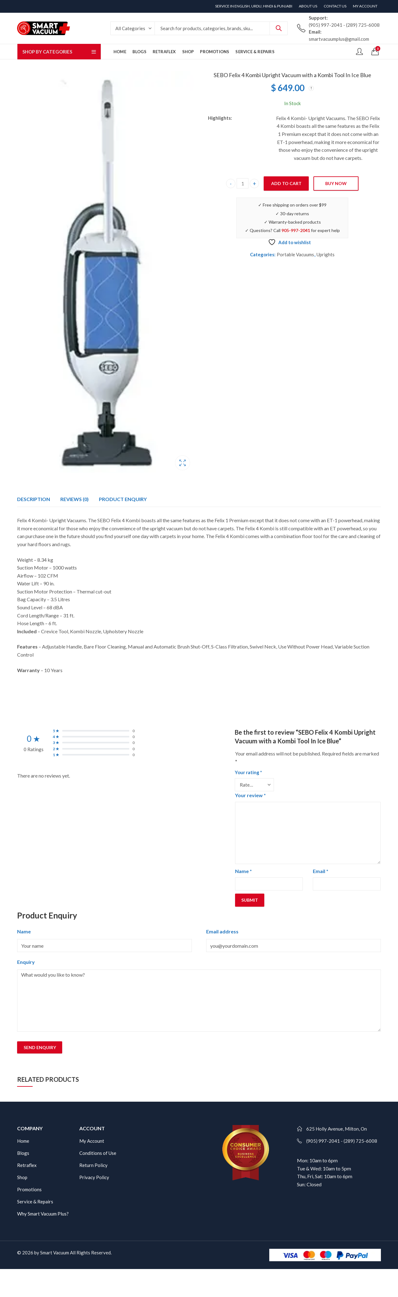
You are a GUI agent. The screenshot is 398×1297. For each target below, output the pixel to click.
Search (279, 28)
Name (243, 871)
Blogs (23, 1153)
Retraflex (27, 1165)
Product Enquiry (123, 499)
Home (23, 1141)
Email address (222, 931)
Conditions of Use (97, 1153)
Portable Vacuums (295, 254)
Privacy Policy (94, 1177)
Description (33, 499)
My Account (91, 1141)
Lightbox (182, 463)
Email (320, 871)
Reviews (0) (74, 499)
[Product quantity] (242, 183)
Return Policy (93, 1165)
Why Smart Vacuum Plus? (43, 1213)
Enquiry (26, 962)
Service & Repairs (35, 1201)
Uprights (326, 254)
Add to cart (286, 183)
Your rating (248, 772)
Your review (250, 795)
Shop (22, 1177)
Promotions (29, 1189)
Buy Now (336, 183)
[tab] (33, 499)
